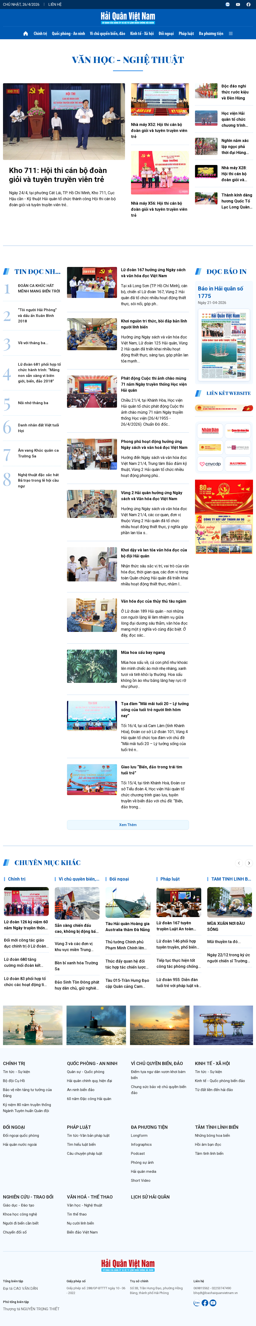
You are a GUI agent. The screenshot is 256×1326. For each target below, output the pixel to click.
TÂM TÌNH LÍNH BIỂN (233, 879)
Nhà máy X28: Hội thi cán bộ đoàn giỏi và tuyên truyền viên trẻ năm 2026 (234, 174)
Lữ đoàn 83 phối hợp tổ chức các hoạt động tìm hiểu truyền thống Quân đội (26, 982)
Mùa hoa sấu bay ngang (143, 652)
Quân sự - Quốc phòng (85, 1072)
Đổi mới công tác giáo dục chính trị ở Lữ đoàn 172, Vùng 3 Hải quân (25, 943)
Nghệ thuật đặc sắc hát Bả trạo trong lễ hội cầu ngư (38, 480)
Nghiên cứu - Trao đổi (28, 1197)
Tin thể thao (77, 1214)
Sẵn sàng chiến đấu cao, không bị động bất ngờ (76, 929)
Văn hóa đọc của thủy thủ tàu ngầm (153, 601)
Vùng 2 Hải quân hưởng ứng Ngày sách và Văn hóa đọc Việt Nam (151, 495)
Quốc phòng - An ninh (68, 33)
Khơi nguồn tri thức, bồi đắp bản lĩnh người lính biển (154, 324)
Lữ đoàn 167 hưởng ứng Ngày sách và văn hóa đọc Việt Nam (153, 272)
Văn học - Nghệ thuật (84, 1205)
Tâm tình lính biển (216, 1127)
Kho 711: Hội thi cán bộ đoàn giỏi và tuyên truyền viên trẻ (58, 175)
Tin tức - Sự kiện (16, 1072)
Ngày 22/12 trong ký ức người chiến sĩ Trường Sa (228, 958)
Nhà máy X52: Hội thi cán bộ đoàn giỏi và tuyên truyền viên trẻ (159, 130)
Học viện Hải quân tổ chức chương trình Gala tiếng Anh (235, 119)
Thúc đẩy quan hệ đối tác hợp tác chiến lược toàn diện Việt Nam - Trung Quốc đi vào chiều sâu (128, 964)
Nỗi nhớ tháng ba (33, 403)
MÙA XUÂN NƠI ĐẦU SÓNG (226, 926)
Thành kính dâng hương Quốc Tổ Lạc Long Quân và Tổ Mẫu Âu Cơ (237, 201)
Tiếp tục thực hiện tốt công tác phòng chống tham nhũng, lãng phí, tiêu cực (177, 964)
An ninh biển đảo (80, 1090)
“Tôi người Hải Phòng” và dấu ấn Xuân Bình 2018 (37, 315)
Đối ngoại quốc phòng (21, 1135)
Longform (139, 1135)
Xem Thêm (128, 825)
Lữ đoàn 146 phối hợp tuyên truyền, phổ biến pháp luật (176, 944)
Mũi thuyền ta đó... (224, 941)
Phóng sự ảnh (142, 1162)
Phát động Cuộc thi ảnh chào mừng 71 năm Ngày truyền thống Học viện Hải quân (154, 384)
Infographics (141, 1144)
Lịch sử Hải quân (150, 1197)
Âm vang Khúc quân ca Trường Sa (38, 453)
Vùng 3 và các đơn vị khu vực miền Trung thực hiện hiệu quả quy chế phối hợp (75, 947)
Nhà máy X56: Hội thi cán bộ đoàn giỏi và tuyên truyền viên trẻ (159, 209)
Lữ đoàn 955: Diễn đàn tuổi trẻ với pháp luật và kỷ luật (177, 983)
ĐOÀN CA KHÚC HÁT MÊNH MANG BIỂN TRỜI (39, 288)
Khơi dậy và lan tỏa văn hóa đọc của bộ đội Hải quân (154, 553)
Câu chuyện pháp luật (84, 1153)
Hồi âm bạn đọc (208, 1144)
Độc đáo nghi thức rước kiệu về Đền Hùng (235, 92)
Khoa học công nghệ (20, 1214)
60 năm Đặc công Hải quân (89, 1099)
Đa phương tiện (211, 33)
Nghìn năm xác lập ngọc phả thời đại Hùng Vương (235, 147)
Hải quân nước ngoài (20, 1144)
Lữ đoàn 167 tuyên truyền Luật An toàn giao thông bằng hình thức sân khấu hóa (176, 926)
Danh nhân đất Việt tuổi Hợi (38, 428)
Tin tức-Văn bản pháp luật (88, 1135)
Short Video (140, 1180)
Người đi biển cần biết (20, 1223)
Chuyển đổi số (15, 1232)
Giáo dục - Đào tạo (18, 1205)
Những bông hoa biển (212, 1135)
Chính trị (40, 33)
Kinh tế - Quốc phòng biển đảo (220, 1081)
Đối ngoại (166, 33)
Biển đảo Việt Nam (82, 1232)
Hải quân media (143, 1171)
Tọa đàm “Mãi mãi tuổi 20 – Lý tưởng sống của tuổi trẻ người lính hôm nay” (155, 709)
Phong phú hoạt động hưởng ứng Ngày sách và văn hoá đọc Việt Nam (154, 444)
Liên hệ (55, 4)
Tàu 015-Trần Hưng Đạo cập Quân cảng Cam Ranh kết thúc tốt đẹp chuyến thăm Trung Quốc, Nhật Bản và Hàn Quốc (127, 984)
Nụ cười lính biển (80, 1223)
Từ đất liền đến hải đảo (214, 1090)
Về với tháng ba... (33, 343)
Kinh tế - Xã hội (142, 33)
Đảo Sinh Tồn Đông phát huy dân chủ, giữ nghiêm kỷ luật (77, 985)
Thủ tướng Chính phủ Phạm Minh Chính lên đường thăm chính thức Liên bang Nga (127, 945)
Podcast (138, 1153)
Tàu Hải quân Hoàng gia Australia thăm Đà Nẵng (128, 926)
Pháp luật (186, 33)
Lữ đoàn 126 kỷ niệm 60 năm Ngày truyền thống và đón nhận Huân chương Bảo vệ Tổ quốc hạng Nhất (26, 925)
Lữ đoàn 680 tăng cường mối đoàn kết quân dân (22, 963)
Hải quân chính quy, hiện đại (89, 1081)
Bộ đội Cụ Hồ (14, 1081)
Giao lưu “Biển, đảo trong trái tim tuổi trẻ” (151, 770)
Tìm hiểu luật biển (81, 1144)
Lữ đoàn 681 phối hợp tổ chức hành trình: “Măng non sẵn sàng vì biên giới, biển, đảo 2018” (39, 373)
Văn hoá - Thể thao (90, 1197)
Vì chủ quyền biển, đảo (107, 33)
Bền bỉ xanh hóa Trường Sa (76, 966)
